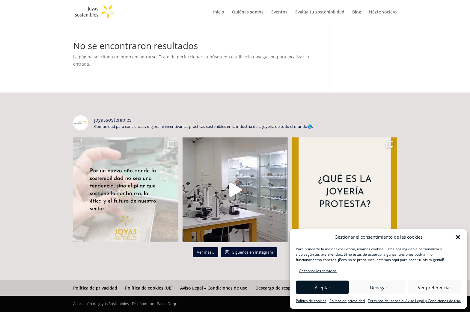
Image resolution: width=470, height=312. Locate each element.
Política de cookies (311, 300)
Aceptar (322, 287)
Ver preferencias (434, 287)
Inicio (218, 12)
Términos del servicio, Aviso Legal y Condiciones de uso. (414, 300)
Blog (356, 12)
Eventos (279, 12)
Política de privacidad (347, 300)
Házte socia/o (383, 12)
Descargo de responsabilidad (285, 288)
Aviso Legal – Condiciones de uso (214, 288)
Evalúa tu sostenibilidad (319, 12)
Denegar (378, 287)
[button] (458, 237)
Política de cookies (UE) (148, 288)
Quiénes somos (247, 12)
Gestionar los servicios (318, 270)
